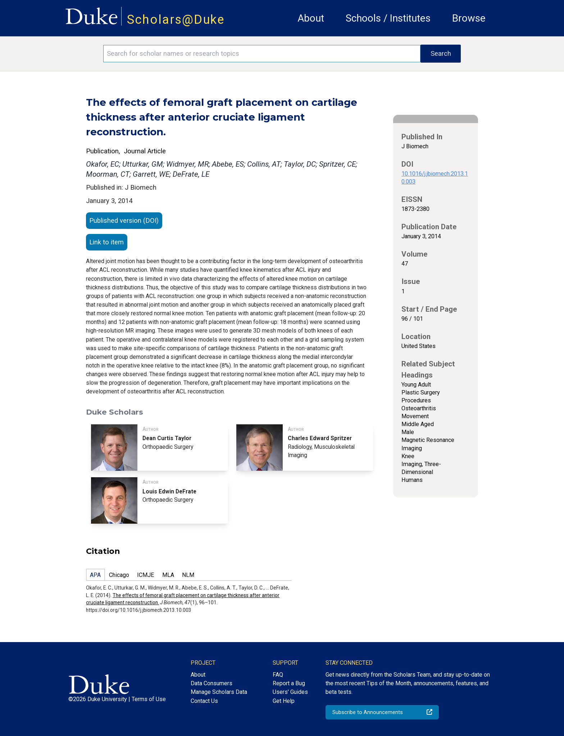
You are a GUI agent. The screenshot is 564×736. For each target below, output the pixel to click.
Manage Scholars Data (219, 691)
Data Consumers (211, 683)
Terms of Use (149, 699)
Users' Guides (290, 691)
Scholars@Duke (176, 19)
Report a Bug (289, 683)
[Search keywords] (261, 53)
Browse (469, 18)
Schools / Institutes (388, 18)
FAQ (278, 674)
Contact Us (204, 700)
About (310, 18)
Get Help (284, 700)
